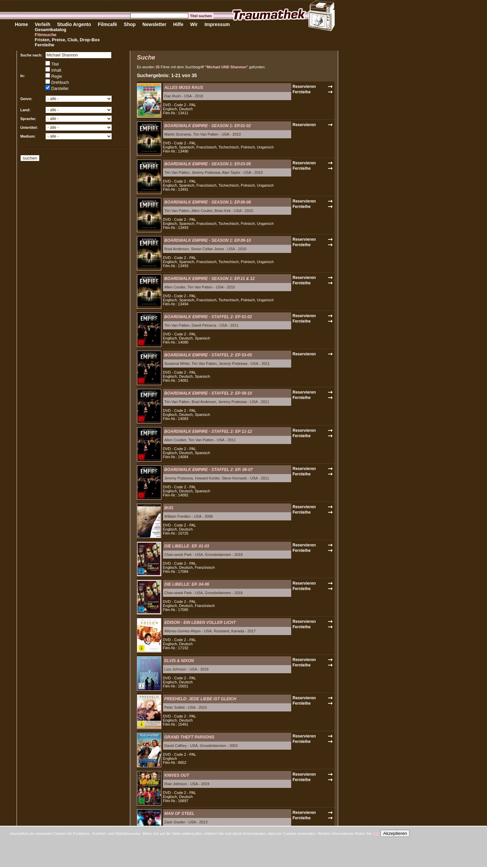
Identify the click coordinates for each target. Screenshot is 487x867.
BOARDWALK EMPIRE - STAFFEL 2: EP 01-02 (208, 316)
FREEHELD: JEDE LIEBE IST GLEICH (200, 699)
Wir (194, 24)
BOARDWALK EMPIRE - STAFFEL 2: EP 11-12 (208, 431)
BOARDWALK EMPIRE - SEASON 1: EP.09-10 (207, 240)
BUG (168, 508)
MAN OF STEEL (179, 813)
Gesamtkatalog (50, 29)
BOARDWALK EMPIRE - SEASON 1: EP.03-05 (207, 164)
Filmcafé (107, 24)
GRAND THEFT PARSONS (189, 737)
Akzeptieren (395, 833)
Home (21, 24)
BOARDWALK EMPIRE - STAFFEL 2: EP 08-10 (208, 393)
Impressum (217, 24)
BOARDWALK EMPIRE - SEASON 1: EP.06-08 (207, 202)
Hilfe (178, 24)
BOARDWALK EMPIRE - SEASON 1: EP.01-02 (207, 125)
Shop (130, 24)
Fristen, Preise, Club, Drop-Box (67, 39)
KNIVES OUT (176, 775)
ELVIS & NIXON (179, 660)
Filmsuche (45, 34)
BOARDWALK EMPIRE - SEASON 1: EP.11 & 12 (209, 278)
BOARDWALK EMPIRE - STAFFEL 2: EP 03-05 (208, 355)
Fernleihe (44, 44)
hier (376, 833)
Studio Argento (74, 24)
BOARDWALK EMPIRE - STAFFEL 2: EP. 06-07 (208, 469)
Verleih (42, 24)
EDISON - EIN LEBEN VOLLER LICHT (200, 622)
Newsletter (154, 24)
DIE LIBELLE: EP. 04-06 (186, 584)
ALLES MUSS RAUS (183, 87)
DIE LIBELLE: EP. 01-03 (186, 546)
